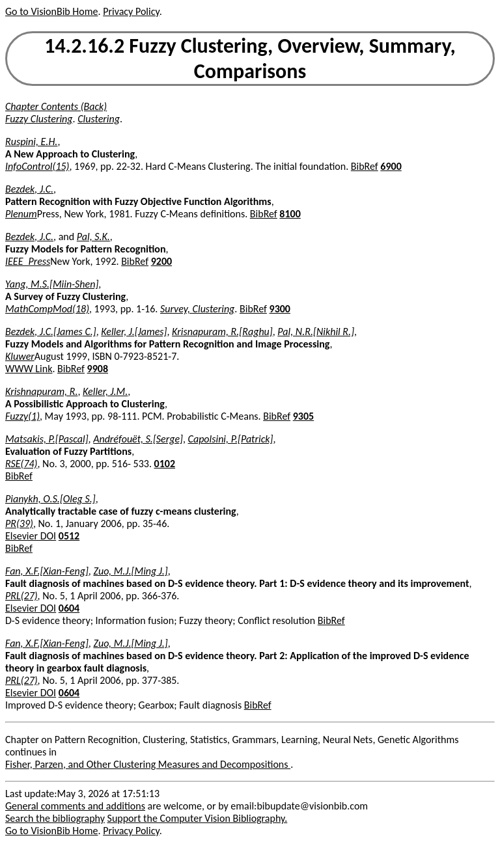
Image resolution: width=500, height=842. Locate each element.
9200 (161, 261)
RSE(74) (21, 463)
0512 (69, 536)
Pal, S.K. (93, 236)
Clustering (98, 119)
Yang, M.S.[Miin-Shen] (51, 284)
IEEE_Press (27, 261)
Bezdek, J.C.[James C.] (50, 331)
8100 (289, 214)
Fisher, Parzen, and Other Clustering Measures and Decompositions (147, 764)
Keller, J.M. (105, 391)
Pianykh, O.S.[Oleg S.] (50, 499)
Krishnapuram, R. (41, 391)
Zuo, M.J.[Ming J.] (130, 571)
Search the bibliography (55, 818)
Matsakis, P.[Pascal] (47, 439)
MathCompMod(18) (47, 309)
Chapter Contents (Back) (56, 106)
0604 (69, 608)
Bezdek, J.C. (29, 189)
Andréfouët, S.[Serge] (138, 439)
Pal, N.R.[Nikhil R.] (315, 331)
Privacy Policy (131, 11)
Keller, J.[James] (134, 331)
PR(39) (19, 523)
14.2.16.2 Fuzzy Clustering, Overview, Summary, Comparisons (250, 58)
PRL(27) (21, 596)
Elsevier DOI (30, 536)
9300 (280, 309)
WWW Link (28, 368)
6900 (390, 166)
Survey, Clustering (197, 309)
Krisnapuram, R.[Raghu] (222, 331)
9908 (97, 368)
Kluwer (20, 356)
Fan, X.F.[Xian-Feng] (47, 571)
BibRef (364, 166)
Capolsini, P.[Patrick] (230, 439)
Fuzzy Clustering (39, 119)
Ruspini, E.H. (31, 141)
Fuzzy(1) (22, 416)
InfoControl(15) (37, 166)
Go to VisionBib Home (51, 11)
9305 (303, 416)
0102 (164, 463)
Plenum (21, 214)
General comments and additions (75, 806)
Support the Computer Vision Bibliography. (197, 818)
